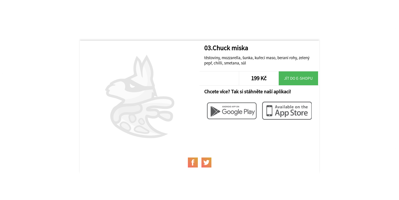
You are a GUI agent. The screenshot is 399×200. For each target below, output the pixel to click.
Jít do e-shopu (298, 78)
